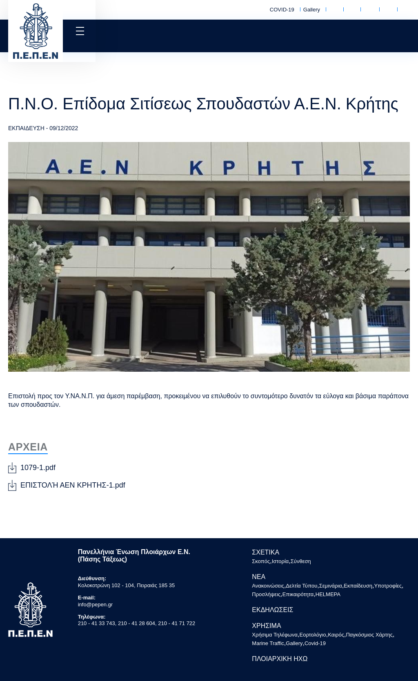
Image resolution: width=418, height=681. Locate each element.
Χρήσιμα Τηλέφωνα (333, 10)
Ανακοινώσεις (268, 586)
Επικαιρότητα (298, 594)
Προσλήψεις (266, 594)
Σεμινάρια (330, 586)
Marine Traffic (405, 10)
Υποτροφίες (388, 586)
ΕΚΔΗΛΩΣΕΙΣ (272, 609)
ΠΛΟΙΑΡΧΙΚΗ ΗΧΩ (279, 658)
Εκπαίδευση (358, 586)
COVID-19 (282, 10)
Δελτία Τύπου (301, 586)
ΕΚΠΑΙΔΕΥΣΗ (26, 128)
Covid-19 (315, 643)
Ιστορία (280, 561)
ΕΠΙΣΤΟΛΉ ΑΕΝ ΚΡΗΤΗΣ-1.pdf (72, 485)
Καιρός (369, 10)
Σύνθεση (301, 561)
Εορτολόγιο (351, 10)
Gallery (311, 10)
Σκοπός (261, 561)
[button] (79, 31)
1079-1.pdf (38, 468)
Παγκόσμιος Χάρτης (386, 10)
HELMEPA (328, 594)
